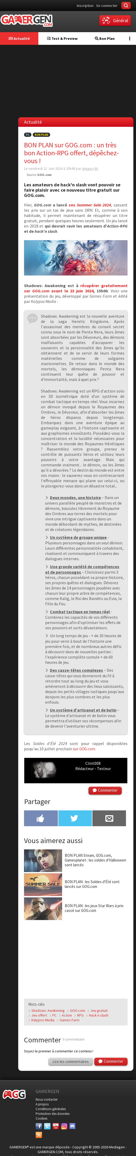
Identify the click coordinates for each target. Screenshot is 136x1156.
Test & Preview (62, 38)
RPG (80, 1015)
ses (90, 204)
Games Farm (69, 1020)
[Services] (39, 1135)
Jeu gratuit (98, 1010)
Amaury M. (90, 168)
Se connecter (107, 5)
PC (28, 135)
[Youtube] (56, 1126)
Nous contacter (47, 1099)
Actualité (19, 38)
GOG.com (77, 1010)
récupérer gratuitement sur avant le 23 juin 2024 (76, 288)
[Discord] (72, 1126)
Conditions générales (51, 1109)
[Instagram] (64, 1126)
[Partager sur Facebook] (41, 818)
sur (84, 748)
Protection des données (52, 1113)
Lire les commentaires (71, 1061)
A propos (42, 1104)
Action (67, 1015)
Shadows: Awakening (48, 1010)
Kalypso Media (42, 1020)
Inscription (85, 5)
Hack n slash (98, 1015)
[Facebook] (39, 1126)
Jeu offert (39, 1015)
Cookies (41, 1118)
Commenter (108, 790)
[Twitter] (47, 1126)
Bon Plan (105, 38)
